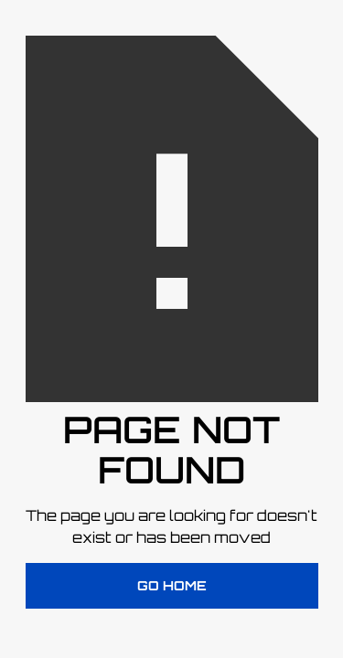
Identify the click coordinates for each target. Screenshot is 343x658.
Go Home (172, 585)
